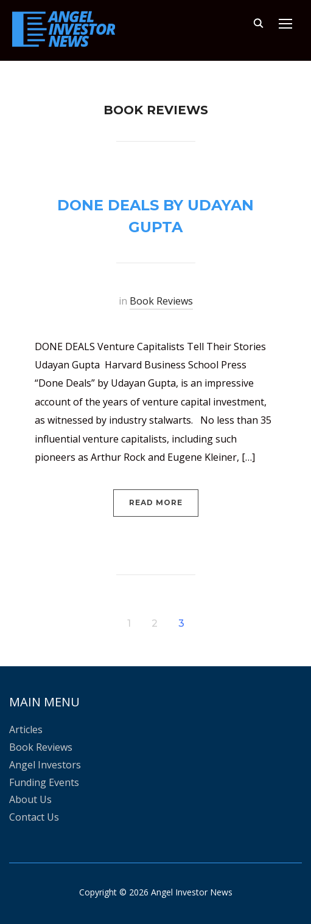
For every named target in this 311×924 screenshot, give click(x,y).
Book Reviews (161, 301)
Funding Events (44, 782)
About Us (30, 799)
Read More (156, 502)
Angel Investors (45, 764)
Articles (26, 729)
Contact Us (34, 817)
